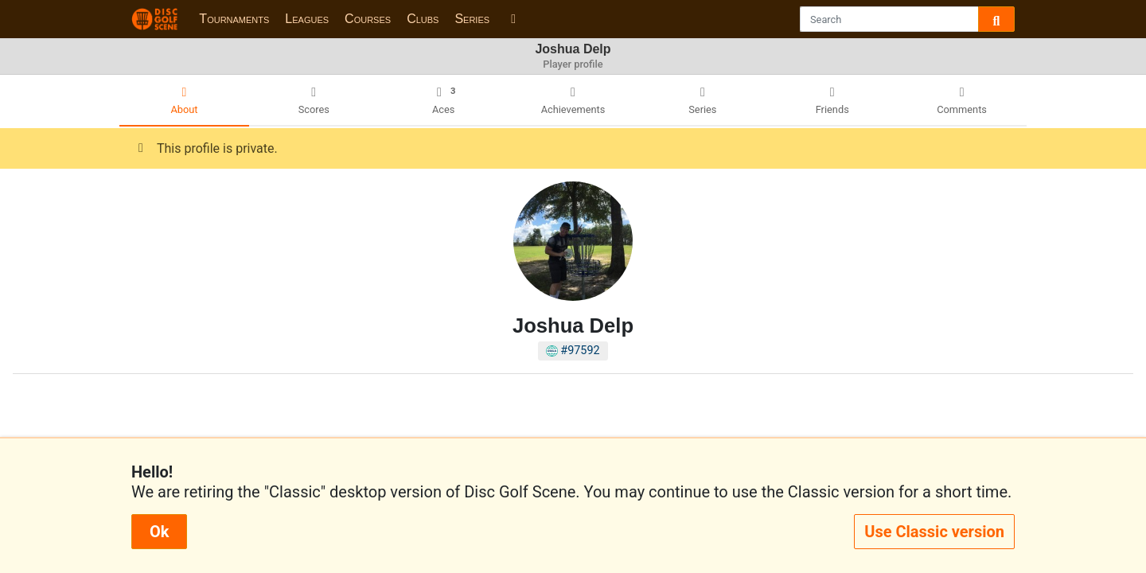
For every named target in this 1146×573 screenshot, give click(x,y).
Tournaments (234, 18)
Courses (368, 18)
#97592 (572, 350)
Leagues (307, 18)
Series (471, 18)
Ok (159, 531)
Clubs (423, 18)
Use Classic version (934, 531)
